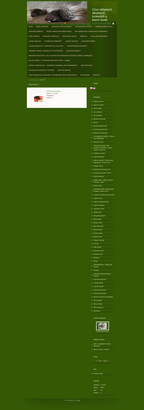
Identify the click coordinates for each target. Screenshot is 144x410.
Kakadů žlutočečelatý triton (102, 169)
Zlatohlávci (96, 311)
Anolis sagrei (97, 108)
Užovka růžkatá (98, 286)
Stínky (95, 261)
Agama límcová (35, 41)
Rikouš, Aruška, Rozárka (101, 349)
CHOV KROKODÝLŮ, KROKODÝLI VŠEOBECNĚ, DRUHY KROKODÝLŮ (53, 75)
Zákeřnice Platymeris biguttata (103, 297)
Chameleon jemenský (53, 41)
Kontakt (96, 75)
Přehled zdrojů (98, 373)
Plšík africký (34, 36)
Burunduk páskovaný (100, 126)
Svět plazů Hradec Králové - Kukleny (102, 275)
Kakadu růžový (98, 166)
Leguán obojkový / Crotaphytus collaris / (46, 46)
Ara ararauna (87, 65)
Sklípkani (96, 258)
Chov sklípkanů (64, 70)
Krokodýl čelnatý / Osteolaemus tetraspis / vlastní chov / (103, 190)
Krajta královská (98, 176)
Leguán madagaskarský (77, 46)
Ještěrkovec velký (99, 153)
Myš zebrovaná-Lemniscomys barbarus (91, 31)
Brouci (95, 122)
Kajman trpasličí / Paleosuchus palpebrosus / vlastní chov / (103, 161)
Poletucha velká (69, 36)
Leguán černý (97, 198)
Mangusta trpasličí (51, 36)
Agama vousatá (71, 41)
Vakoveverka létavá (83, 26)
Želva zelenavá (98, 307)
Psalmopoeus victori (102, 331)
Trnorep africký (98, 283)
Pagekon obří (97, 237)
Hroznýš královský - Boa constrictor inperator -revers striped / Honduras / (61, 55)
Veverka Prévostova (104, 26)
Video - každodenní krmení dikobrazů (102, 345)
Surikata (83, 36)
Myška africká (97, 229)
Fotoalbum (84, 75)
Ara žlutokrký (97, 115)
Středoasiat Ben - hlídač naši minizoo (102, 266)
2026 (105, 361)
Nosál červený (42, 26)
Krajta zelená (97, 185)
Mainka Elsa (97, 212)
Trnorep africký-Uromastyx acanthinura (46, 51)
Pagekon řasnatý (73, 51)
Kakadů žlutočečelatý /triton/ (41, 70)
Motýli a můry (97, 223)
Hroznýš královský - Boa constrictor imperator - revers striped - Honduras (102, 148)
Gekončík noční (98, 142)
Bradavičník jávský (99, 119)
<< (96, 361)
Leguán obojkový (98, 205)
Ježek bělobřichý (36, 31)
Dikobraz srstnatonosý (62, 26)
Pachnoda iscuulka (54, 91)
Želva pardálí (97, 300)
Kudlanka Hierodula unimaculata (103, 195)
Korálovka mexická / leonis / (102, 173)
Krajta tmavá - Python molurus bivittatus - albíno (49, 60)
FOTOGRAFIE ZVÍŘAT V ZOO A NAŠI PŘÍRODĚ (103, 137)
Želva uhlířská (97, 304)
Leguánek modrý (88, 41)
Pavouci (96, 243)
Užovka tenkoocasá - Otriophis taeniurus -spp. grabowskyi (53, 65)
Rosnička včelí (98, 254)
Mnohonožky (97, 219)
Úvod (31, 26)
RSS (78, 400)
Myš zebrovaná (98, 226)
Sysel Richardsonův (99, 36)
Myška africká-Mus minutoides (59, 31)
